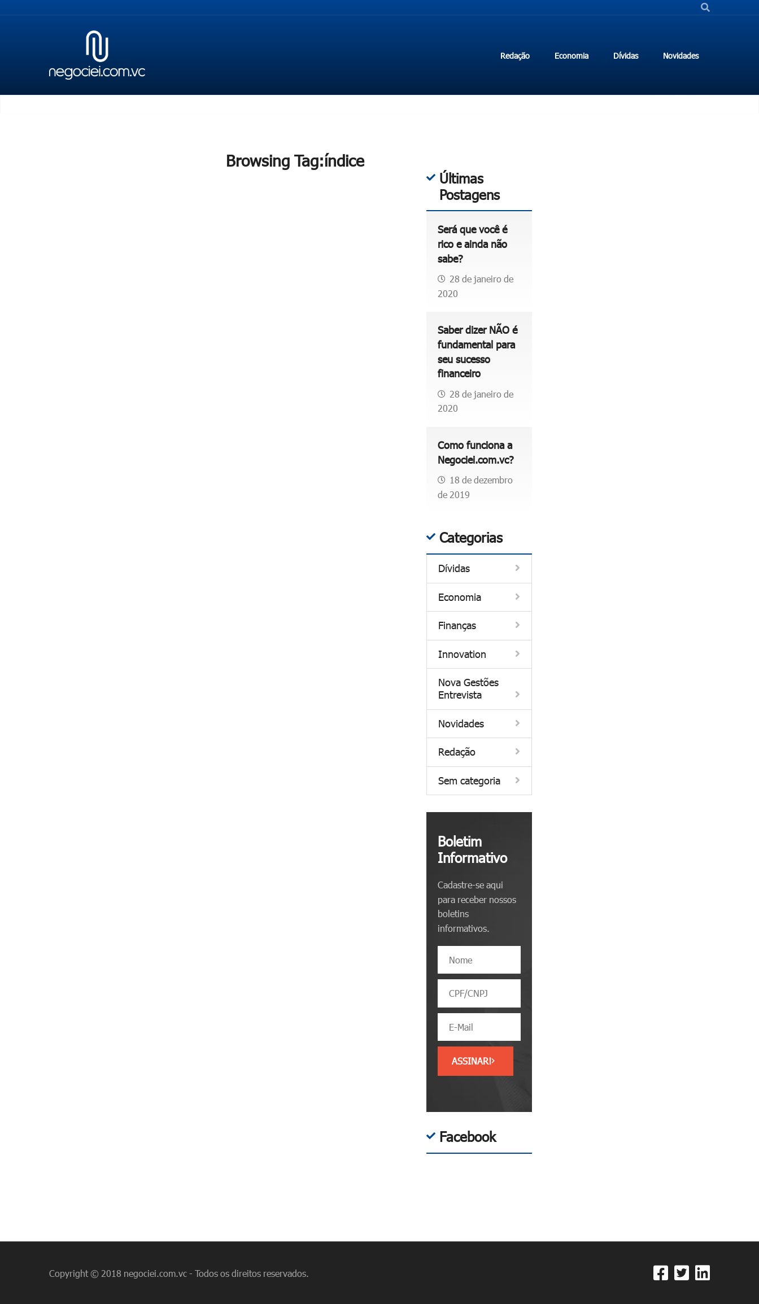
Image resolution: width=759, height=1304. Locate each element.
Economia (459, 597)
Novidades (461, 724)
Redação (457, 752)
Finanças (457, 625)
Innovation (462, 654)
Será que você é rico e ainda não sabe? (472, 243)
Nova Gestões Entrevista (468, 689)
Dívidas (454, 568)
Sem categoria (469, 781)
